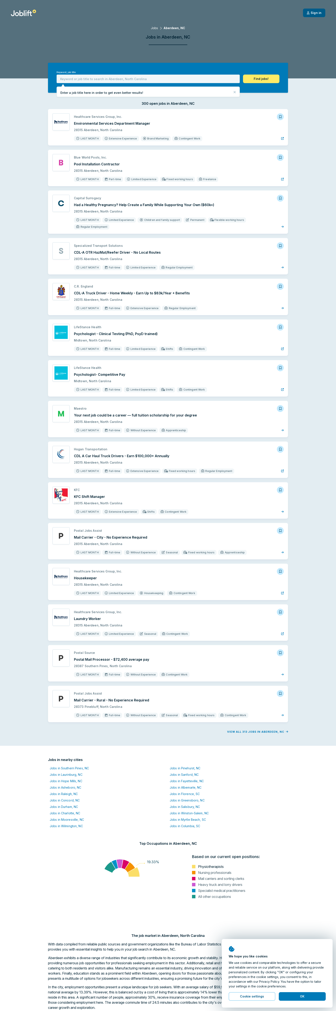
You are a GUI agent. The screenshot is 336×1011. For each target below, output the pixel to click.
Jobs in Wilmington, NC (66, 826)
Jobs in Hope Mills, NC (66, 781)
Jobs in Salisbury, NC (185, 807)
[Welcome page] (23, 12)
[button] (261, 79)
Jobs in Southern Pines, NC (69, 768)
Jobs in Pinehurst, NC (185, 768)
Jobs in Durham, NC (64, 807)
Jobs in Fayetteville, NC (187, 781)
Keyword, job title (66, 72)
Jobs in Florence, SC (185, 794)
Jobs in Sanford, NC (184, 774)
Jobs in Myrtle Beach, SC (188, 819)
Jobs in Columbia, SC (185, 826)
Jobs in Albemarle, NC (186, 787)
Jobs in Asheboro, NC (65, 787)
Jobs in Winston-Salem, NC (189, 813)
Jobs (154, 28)
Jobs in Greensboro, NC (187, 800)
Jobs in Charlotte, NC (65, 813)
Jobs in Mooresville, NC (67, 819)
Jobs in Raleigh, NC (64, 794)
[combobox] (148, 79)
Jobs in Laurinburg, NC (66, 774)
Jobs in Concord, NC (65, 800)
